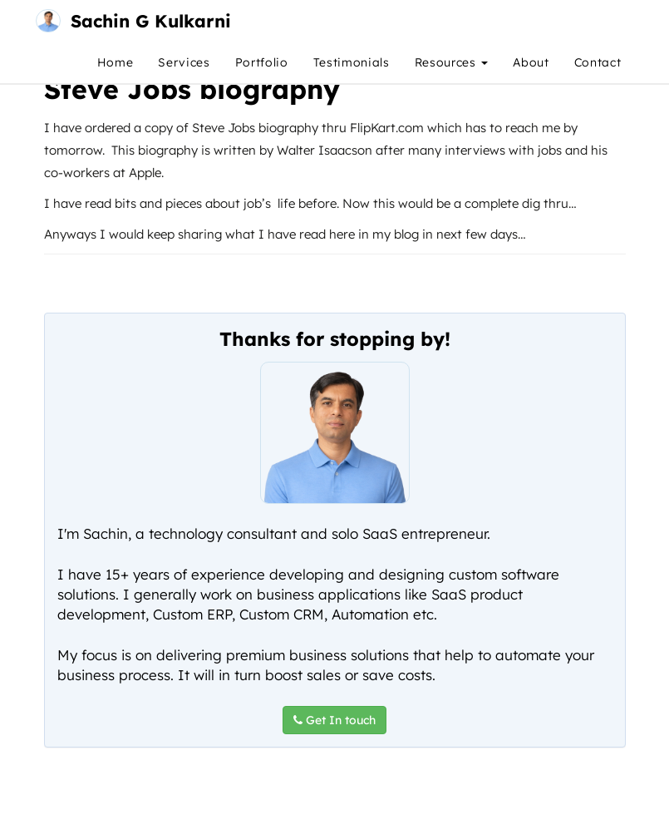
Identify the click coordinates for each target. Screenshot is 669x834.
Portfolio (261, 62)
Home (115, 62)
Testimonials (351, 62)
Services (183, 62)
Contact (598, 62)
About (530, 62)
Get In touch (334, 720)
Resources (452, 62)
